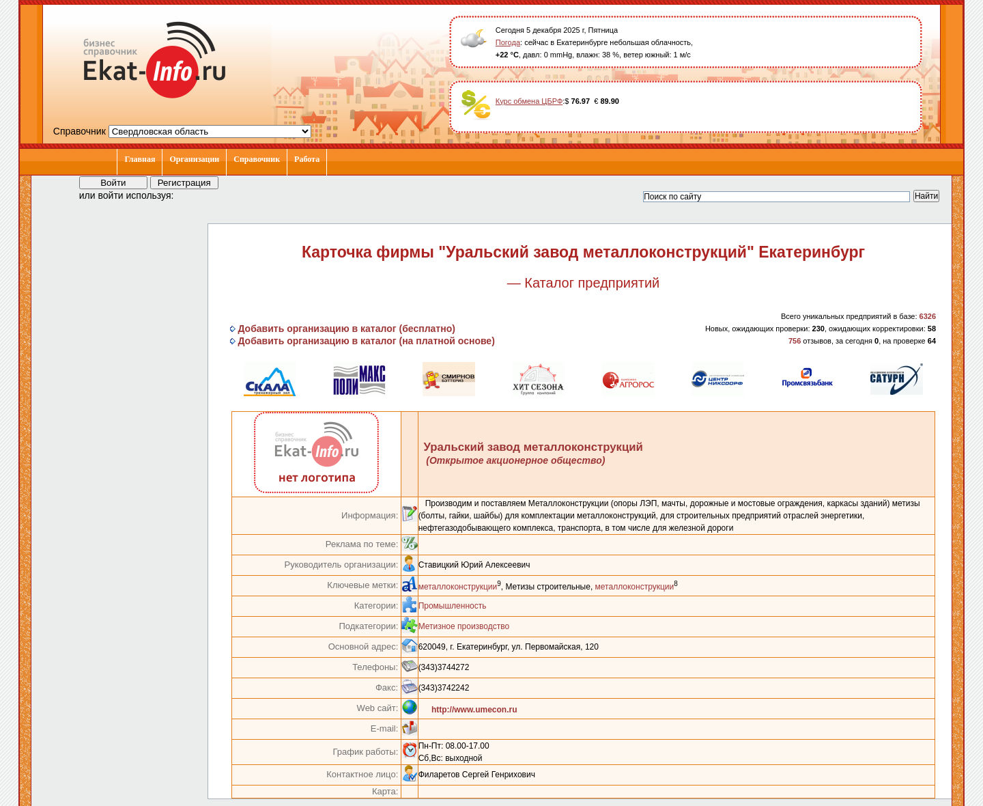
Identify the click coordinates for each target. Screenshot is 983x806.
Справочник (256, 159)
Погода (508, 42)
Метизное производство (464, 626)
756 (794, 341)
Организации (194, 159)
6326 (928, 316)
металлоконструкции (458, 587)
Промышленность (452, 606)
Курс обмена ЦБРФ (529, 101)
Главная (139, 159)
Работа (306, 159)
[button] (196, 194)
